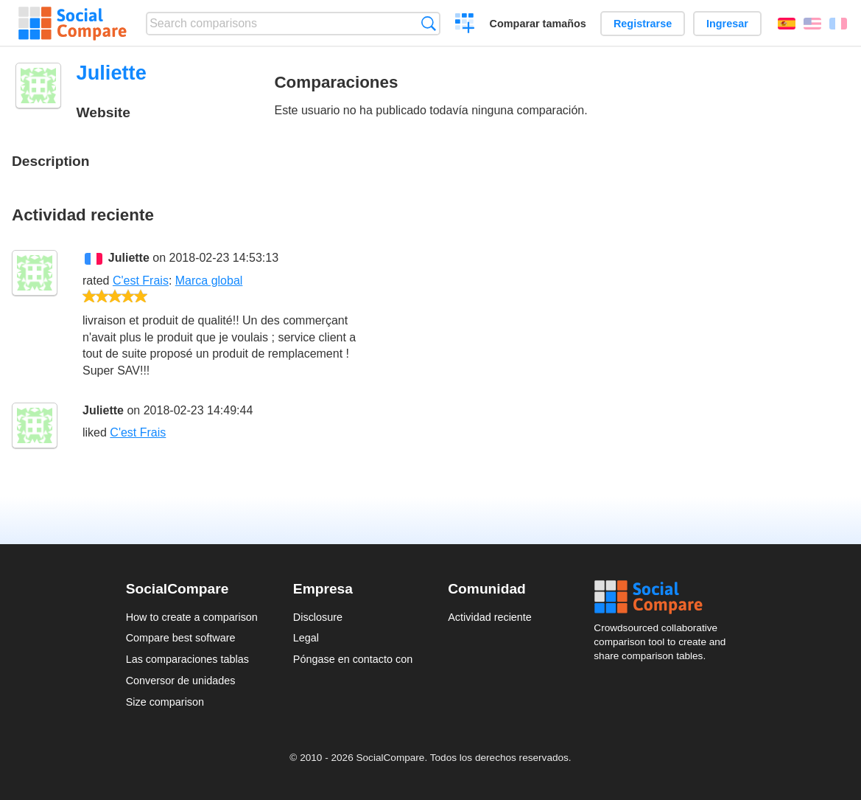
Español (786, 23)
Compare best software (181, 638)
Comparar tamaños (538, 23)
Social (664, 597)
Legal (306, 638)
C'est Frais (141, 280)
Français (838, 23)
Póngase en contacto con (352, 659)
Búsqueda (428, 23)
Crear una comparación (465, 25)
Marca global (209, 280)
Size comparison (165, 702)
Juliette (129, 257)
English (812, 23)
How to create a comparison (192, 617)
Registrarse (643, 23)
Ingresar (727, 23)
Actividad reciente (490, 617)
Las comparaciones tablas (187, 659)
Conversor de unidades (181, 680)
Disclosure (317, 617)
